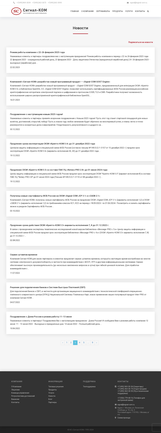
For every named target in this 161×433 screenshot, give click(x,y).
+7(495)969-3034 (24, 3)
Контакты (15, 402)
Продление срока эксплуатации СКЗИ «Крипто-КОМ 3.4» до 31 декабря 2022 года (52, 143)
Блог (50, 399)
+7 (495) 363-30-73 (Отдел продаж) (132, 389)
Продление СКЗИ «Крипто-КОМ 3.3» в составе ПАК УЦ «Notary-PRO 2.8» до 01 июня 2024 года (58, 170)
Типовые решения (56, 387)
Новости (51, 396)
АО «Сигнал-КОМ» (77, 430)
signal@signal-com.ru (138, 3)
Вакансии (15, 399)
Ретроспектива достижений (23, 396)
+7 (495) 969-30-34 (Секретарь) (130, 387)
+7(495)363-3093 (55, 3)
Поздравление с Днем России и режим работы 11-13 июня (41, 316)
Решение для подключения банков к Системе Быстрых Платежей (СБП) (47, 287)
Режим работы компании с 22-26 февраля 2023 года (37, 52)
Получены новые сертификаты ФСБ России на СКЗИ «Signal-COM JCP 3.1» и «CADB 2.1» (55, 196)
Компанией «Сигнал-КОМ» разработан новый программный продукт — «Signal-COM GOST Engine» (60, 81)
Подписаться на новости (140, 42)
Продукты (52, 390)
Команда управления (20, 393)
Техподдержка (89, 387)
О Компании (16, 387)
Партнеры (52, 402)
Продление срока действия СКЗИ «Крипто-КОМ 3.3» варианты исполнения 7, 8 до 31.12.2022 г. (59, 225)
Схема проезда (123, 418)
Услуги (51, 393)
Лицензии (15, 390)
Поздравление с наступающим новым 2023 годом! (36, 114)
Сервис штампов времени (23, 254)
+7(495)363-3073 (39, 3)
